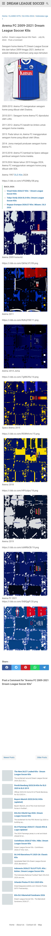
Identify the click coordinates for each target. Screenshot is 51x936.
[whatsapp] (35, 667)
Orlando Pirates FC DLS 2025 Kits (28, 882)
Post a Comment (15, 40)
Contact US (31, 925)
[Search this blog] (47, 3)
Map (40, 925)
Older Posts (42, 757)
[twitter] (16, 667)
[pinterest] (25, 667)
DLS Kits (18, 175)
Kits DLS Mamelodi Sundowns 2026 (29, 895)
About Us (20, 925)
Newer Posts (9, 757)
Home (11, 925)
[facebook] (6, 667)
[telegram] (44, 667)
